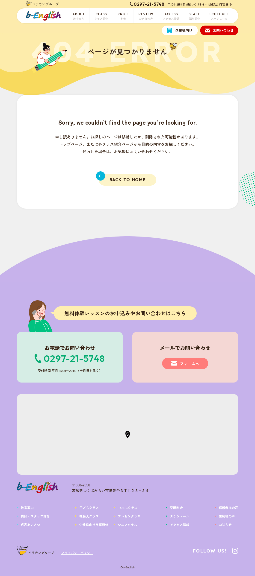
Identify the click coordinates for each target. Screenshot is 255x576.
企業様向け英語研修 (93, 524)
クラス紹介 (101, 15)
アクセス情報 (171, 15)
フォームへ (189, 363)
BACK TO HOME (122, 178)
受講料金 (176, 507)
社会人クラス (89, 516)
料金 (123, 15)
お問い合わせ (223, 30)
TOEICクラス (127, 507)
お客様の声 (145, 15)
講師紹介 (194, 15)
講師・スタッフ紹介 (35, 516)
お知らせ (225, 524)
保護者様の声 (228, 507)
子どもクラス (89, 507)
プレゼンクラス (129, 516)
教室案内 (78, 15)
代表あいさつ (30, 524)
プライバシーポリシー (77, 552)
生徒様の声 (227, 516)
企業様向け (184, 30)
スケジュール (219, 15)
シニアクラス (127, 524)
